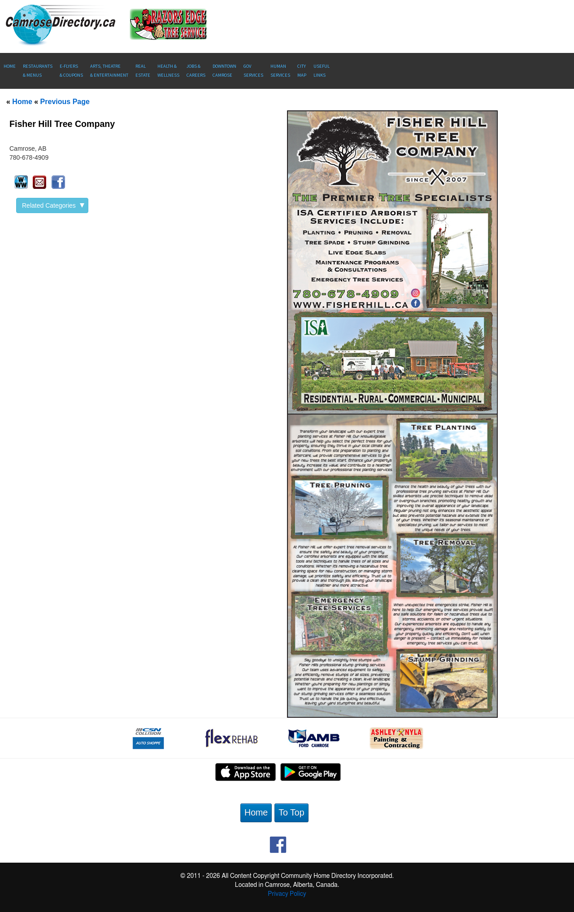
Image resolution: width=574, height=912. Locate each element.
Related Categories (53, 205)
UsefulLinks (321, 70)
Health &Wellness (168, 70)
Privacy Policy (287, 894)
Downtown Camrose (224, 70)
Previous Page (65, 101)
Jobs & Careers (196, 70)
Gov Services (253, 70)
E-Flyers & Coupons (71, 70)
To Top (291, 812)
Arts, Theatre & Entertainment (109, 70)
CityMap (301, 70)
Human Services (280, 70)
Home (10, 66)
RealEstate (142, 70)
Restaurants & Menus (37, 70)
